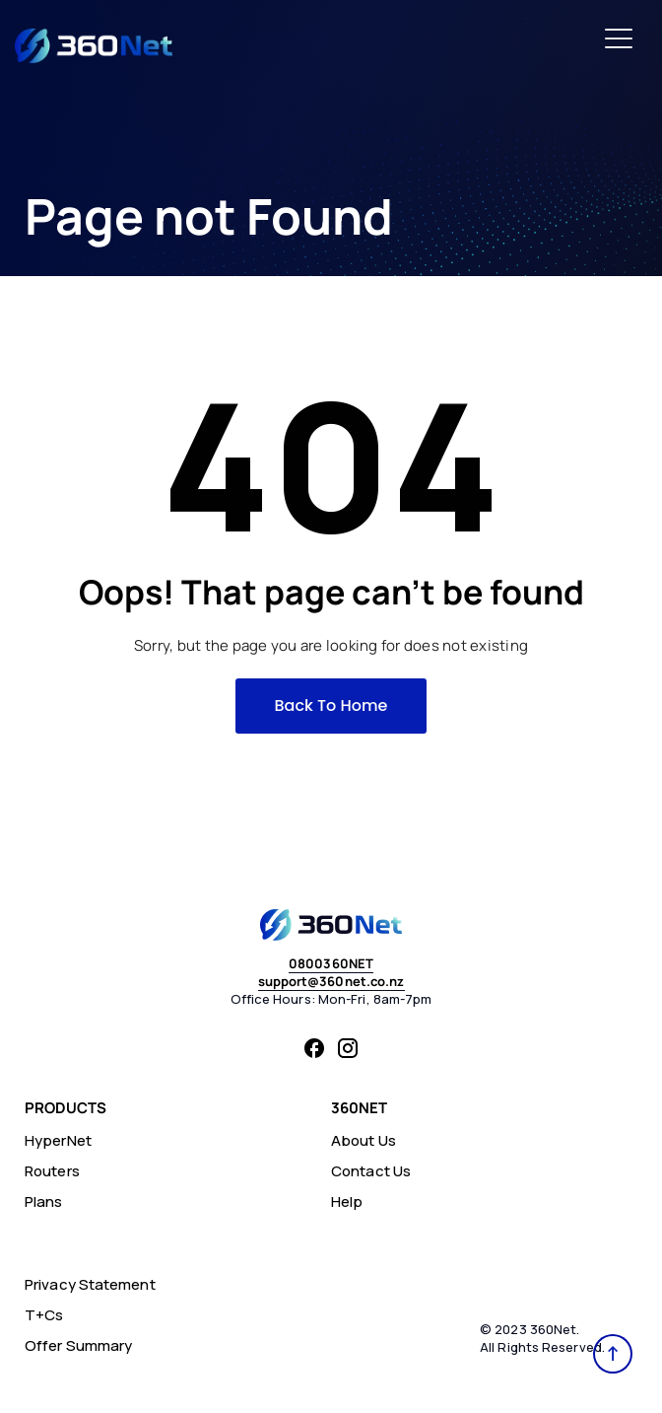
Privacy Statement (90, 1284)
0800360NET (331, 963)
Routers (52, 1171)
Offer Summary (78, 1345)
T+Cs (44, 1315)
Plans (44, 1201)
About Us (363, 1140)
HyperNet (58, 1140)
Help (347, 1201)
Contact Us (371, 1171)
